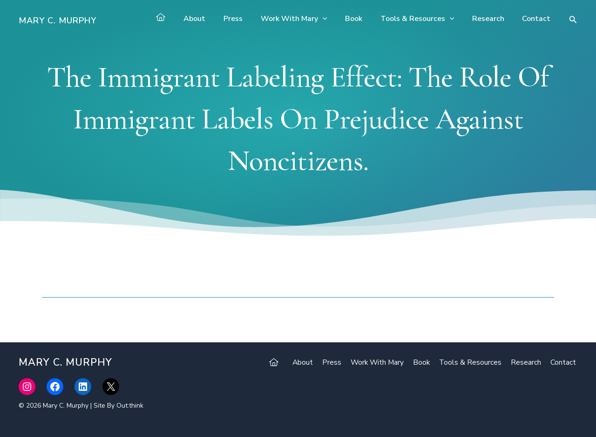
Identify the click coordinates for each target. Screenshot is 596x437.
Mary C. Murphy (57, 20)
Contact (538, 19)
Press (250, 19)
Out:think (129, 405)
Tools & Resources (425, 18)
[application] (336, 18)
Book (364, 19)
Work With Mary (308, 18)
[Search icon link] (573, 20)
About (215, 19)
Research (493, 19)
